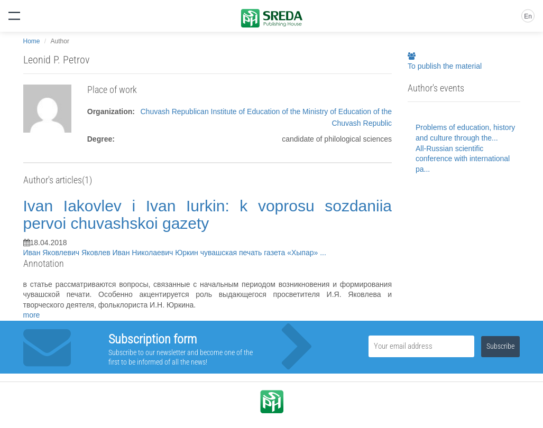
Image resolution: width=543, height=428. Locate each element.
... (323, 252)
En (528, 16)
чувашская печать (232, 252)
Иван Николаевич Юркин (156, 252)
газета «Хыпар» (292, 252)
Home (31, 41)
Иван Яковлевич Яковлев (68, 252)
